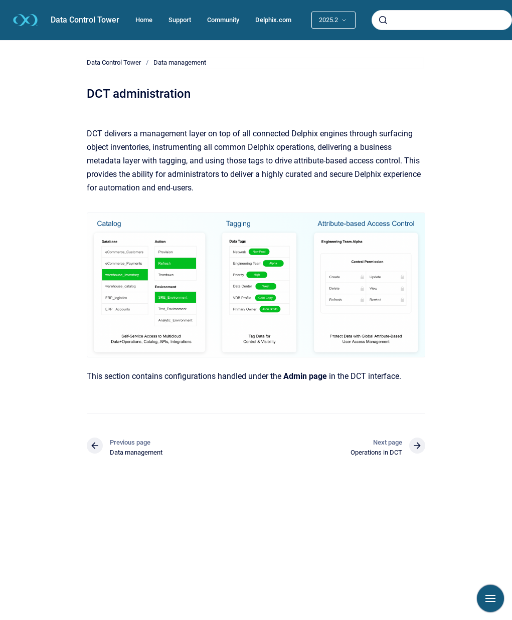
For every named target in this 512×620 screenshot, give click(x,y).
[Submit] (383, 20)
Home (143, 20)
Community (223, 20)
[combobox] (441, 20)
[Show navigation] (490, 598)
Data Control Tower (85, 20)
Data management (179, 62)
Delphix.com (273, 20)
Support (179, 20)
